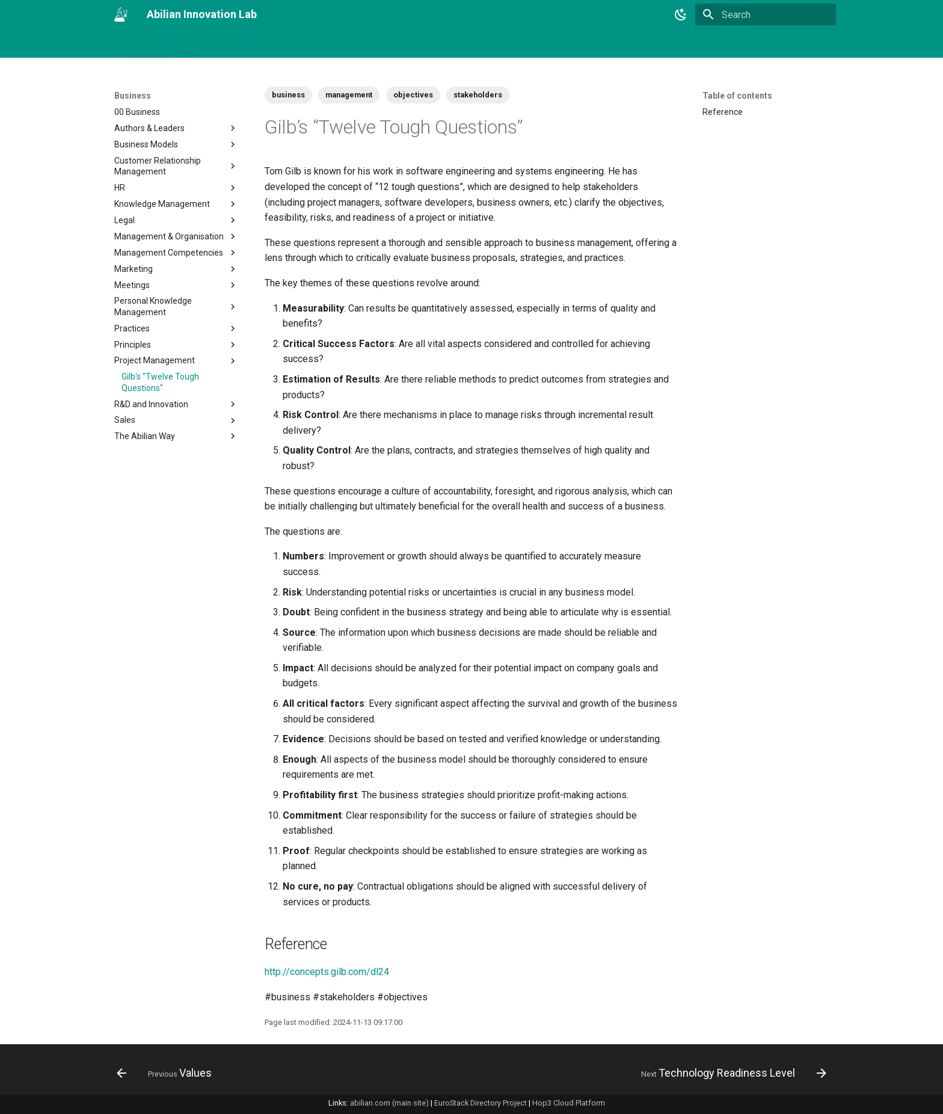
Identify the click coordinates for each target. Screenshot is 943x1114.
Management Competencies (176, 252)
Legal (176, 220)
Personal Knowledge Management (176, 306)
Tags (278, 44)
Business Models (176, 144)
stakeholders (477, 94)
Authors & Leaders (176, 128)
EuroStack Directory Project (480, 1102)
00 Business (137, 112)
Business (321, 44)
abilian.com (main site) (389, 1102)
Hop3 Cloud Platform (568, 1102)
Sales (176, 420)
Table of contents (737, 95)
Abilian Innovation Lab (155, 44)
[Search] (765, 14)
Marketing (176, 268)
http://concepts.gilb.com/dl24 (327, 971)
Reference (722, 112)
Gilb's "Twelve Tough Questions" (160, 382)
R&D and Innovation (176, 404)
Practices (176, 328)
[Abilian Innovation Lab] (120, 14)
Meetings (176, 285)
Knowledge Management (176, 203)
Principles (176, 344)
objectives (413, 94)
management (348, 94)
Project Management (176, 360)
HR (176, 187)
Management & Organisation (176, 236)
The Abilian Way (176, 436)
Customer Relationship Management (176, 166)
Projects (369, 44)
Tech (410, 44)
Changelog (233, 44)
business (288, 94)
